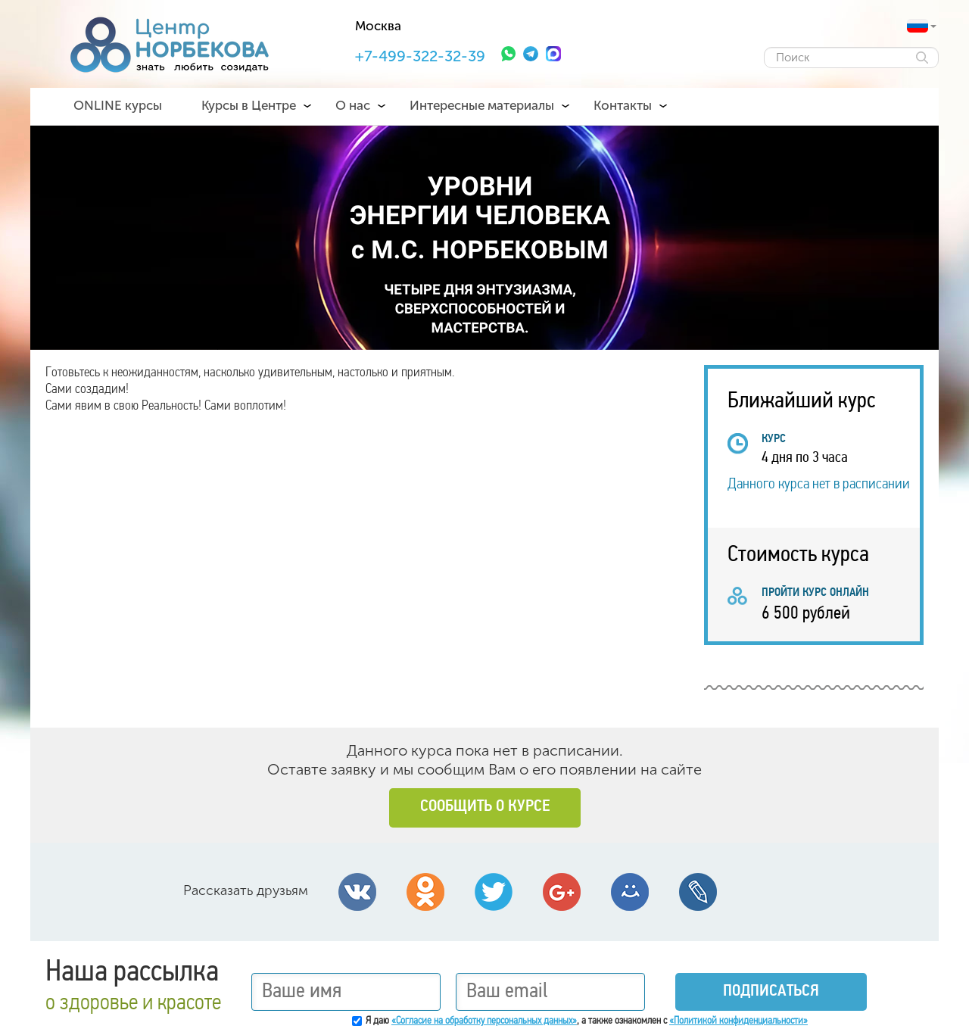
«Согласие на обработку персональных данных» (484, 1021)
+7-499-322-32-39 (420, 56)
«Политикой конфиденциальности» (738, 1021)
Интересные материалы (482, 105)
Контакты (623, 105)
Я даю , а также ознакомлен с (587, 1021)
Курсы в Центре (248, 105)
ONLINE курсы (117, 105)
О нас (352, 105)
